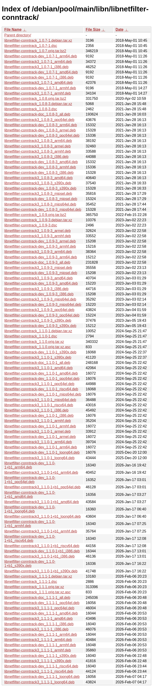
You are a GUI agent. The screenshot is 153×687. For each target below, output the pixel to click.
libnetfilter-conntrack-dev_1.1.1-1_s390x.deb (40, 656)
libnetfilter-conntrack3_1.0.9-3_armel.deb (37, 231)
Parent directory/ (17, 35)
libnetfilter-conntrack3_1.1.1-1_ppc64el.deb (39, 608)
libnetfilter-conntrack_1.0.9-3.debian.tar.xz (38, 220)
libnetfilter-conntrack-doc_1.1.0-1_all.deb (37, 363)
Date (120, 29)
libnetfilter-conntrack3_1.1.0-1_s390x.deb (37, 357)
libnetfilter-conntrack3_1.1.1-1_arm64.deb (38, 640)
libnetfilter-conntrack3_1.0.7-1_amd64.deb (38, 83)
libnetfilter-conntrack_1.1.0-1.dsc (30, 336)
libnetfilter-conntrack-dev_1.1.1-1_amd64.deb (41, 613)
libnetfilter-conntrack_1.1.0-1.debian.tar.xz (38, 331)
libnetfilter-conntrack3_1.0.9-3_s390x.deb (37, 320)
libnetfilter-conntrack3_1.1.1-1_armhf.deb (37, 650)
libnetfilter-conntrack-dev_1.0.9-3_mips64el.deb (42, 304)
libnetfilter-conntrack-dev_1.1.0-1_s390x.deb (40, 352)
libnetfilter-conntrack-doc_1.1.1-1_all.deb (37, 598)
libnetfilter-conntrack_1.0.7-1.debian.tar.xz (38, 40)
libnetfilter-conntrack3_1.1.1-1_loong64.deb (39, 682)
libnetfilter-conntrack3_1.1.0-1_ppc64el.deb (39, 384)
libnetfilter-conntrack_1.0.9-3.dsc (30, 225)
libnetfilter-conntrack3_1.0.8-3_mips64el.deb (40, 204)
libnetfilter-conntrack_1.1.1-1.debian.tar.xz (38, 576)
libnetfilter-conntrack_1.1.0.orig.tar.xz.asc (37, 347)
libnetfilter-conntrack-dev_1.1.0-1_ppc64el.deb (41, 379)
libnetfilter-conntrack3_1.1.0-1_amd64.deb (38, 368)
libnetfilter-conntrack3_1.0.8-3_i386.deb (36, 157)
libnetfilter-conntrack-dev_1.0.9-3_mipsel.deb (40, 273)
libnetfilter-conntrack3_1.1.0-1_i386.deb (36, 410)
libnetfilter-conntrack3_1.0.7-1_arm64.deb (38, 62)
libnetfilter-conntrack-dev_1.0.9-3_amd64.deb (41, 283)
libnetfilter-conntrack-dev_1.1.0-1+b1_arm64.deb (29, 465)
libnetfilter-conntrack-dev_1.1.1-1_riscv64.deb (41, 666)
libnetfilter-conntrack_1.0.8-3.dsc (30, 109)
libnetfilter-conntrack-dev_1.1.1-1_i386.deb (38, 624)
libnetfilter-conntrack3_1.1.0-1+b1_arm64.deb (41, 472)
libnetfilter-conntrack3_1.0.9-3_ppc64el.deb (39, 310)
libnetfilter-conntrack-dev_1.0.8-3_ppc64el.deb (41, 135)
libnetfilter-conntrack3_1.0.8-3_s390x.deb (37, 183)
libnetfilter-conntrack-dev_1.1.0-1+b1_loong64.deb (29, 509)
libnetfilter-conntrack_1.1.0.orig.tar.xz (34, 342)
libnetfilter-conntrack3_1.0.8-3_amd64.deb (38, 178)
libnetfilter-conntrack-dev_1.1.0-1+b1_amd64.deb (29, 495)
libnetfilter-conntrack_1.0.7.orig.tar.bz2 (35, 51)
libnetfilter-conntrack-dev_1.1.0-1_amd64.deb (41, 373)
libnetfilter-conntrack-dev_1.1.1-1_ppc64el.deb (41, 603)
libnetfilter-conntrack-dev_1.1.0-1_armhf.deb (40, 426)
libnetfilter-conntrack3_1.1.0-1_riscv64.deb (38, 405)
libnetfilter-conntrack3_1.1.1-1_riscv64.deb (38, 671)
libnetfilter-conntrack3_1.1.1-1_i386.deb (36, 629)
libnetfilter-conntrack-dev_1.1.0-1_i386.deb (38, 415)
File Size (93, 29)
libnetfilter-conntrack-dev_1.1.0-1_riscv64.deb (41, 389)
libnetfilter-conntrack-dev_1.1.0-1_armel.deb (40, 437)
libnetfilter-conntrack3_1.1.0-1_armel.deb (37, 431)
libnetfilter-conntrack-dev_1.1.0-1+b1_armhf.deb (29, 524)
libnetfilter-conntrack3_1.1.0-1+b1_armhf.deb (40, 531)
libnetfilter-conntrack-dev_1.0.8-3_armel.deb (40, 130)
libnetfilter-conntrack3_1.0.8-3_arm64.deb (38, 141)
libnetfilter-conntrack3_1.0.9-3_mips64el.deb (40, 299)
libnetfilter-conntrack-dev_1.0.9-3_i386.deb (38, 294)
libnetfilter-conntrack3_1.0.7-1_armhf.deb (37, 93)
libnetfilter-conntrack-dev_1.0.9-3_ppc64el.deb (41, 315)
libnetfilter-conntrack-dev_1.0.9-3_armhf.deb (40, 246)
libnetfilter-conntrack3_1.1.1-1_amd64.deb (38, 618)
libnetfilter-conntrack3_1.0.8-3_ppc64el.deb (39, 120)
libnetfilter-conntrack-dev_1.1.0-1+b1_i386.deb (42, 551)
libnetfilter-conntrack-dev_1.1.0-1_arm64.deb (40, 447)
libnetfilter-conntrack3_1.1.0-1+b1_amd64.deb (41, 502)
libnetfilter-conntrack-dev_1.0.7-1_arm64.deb (40, 56)
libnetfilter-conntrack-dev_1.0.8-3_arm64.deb (40, 125)
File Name (13, 29)
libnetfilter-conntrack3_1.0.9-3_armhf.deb (37, 236)
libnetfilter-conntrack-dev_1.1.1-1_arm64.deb (40, 634)
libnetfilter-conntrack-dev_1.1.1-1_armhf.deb (40, 645)
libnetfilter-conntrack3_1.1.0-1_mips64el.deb (40, 400)
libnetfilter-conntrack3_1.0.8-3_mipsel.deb (38, 194)
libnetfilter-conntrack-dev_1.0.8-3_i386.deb (38, 173)
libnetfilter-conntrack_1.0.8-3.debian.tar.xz (38, 104)
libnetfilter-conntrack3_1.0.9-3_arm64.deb (38, 252)
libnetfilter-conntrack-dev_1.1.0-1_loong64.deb (42, 452)
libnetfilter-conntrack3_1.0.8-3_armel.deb (37, 146)
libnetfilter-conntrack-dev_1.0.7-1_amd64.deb (41, 72)
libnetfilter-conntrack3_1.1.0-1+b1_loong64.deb (42, 516)
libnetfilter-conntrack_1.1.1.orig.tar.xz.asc (37, 592)
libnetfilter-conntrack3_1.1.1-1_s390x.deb (37, 661)
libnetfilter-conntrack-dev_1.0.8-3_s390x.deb (40, 188)
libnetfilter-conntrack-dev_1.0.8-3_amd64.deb (41, 162)
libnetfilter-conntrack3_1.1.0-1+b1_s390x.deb (41, 571)
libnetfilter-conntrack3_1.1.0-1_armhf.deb (37, 421)
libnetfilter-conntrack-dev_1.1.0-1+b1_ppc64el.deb (29, 480)
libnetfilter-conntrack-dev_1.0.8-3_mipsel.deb (40, 199)
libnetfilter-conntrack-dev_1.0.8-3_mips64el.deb (42, 209)
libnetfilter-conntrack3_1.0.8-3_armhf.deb (37, 151)
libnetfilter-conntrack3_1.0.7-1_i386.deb (36, 67)
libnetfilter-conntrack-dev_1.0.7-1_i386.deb (38, 77)
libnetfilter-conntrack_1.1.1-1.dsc (30, 582)
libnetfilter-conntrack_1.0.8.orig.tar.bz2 (35, 98)
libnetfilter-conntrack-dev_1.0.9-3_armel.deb (40, 241)
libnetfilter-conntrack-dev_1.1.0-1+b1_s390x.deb (29, 564)
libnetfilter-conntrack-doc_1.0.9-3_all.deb (37, 262)
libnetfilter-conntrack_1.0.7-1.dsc (30, 46)
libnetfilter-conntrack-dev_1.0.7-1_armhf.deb (40, 88)
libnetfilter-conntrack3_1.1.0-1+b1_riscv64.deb (41, 546)
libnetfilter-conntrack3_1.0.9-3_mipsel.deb (38, 268)
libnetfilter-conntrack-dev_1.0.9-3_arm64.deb (40, 257)
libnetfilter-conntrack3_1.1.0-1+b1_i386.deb (39, 556)
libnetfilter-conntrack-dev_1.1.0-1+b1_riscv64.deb (29, 539)
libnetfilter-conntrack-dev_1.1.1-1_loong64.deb (42, 677)
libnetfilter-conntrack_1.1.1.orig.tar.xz (34, 587)
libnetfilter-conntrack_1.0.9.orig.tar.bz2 (35, 215)
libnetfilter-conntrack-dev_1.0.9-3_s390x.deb (40, 326)
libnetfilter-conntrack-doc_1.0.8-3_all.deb (37, 114)
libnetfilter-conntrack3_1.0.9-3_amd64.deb (38, 278)
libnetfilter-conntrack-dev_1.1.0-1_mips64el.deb (42, 394)
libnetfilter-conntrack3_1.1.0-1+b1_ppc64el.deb (42, 487)
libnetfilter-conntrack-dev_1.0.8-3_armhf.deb (40, 167)
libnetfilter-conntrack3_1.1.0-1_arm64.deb (38, 442)
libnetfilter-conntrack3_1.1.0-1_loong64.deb (39, 458)
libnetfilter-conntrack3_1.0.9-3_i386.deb (36, 289)
